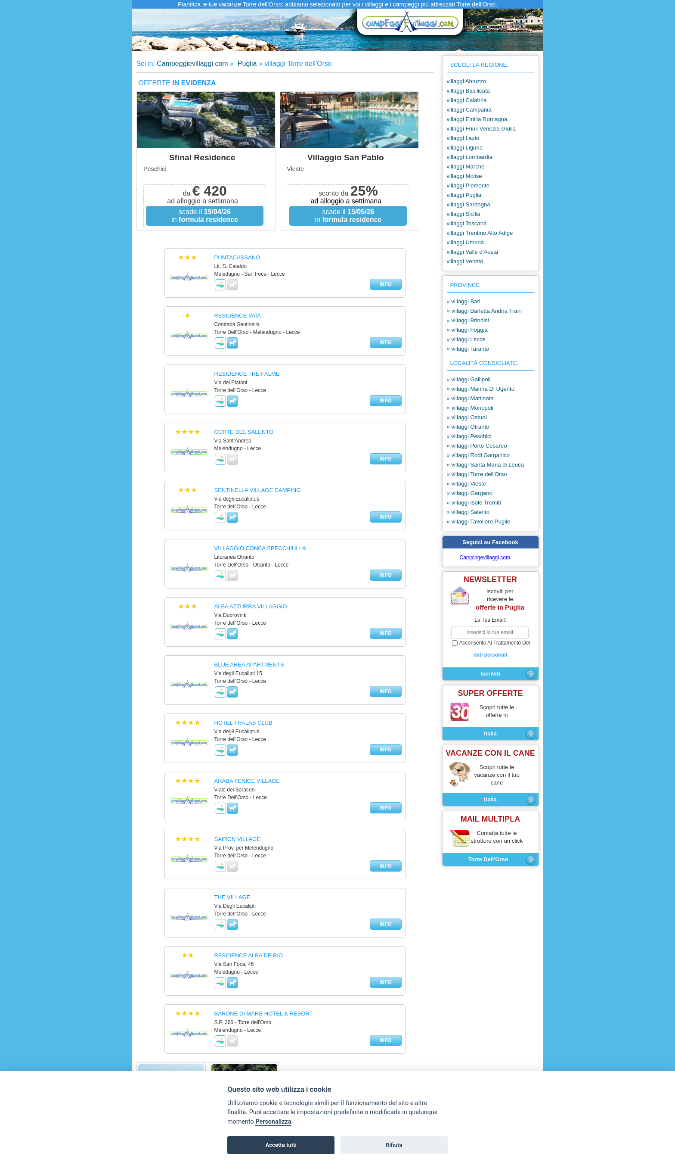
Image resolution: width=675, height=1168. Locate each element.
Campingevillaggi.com (485, 557)
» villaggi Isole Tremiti (474, 502)
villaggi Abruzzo (466, 81)
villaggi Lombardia (469, 157)
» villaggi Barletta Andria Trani (484, 311)
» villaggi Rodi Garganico (478, 455)
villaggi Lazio (463, 138)
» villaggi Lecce (466, 339)
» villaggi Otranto (468, 427)
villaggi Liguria (465, 147)
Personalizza (273, 1121)
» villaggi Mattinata (470, 398)
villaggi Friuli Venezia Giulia (481, 128)
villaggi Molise (464, 176)
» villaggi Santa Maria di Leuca (485, 464)
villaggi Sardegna (468, 204)
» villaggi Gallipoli (469, 379)
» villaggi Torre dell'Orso (477, 474)
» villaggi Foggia (467, 330)
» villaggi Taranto (468, 349)
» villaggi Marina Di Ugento (481, 389)
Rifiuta (394, 1145)
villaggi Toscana (467, 223)
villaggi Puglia (464, 195)
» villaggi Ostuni (467, 417)
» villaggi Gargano (469, 493)
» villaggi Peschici (469, 436)
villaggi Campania (469, 109)
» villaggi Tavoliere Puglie (479, 521)
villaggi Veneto (465, 261)
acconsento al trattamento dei (490, 649)
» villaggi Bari (463, 301)
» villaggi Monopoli (470, 408)
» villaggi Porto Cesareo (477, 445)
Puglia (246, 63)
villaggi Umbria (465, 242)
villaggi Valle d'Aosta (473, 252)
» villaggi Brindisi (468, 320)
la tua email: (490, 620)
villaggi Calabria (467, 100)
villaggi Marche (466, 166)
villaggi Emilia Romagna (477, 119)
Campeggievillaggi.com (192, 63)
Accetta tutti (281, 1145)
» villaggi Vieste (466, 483)
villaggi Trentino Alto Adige (480, 233)
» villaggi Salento (468, 512)
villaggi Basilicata (468, 90)
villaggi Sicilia (463, 214)
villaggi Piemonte (468, 185)
